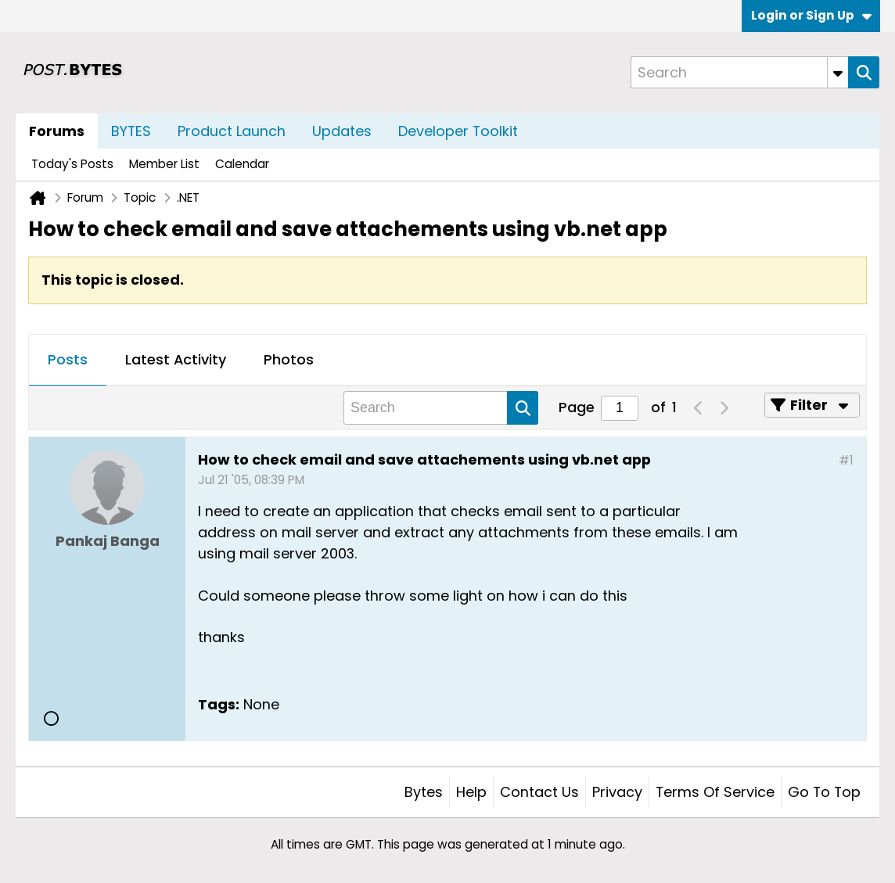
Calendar (242, 164)
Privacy (617, 792)
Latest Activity (175, 359)
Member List (164, 164)
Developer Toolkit (458, 131)
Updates (342, 131)
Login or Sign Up (811, 15)
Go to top (824, 792)
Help (471, 792)
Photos (289, 359)
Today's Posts (72, 164)
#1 (846, 460)
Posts (68, 359)
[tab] (67, 360)
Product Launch (232, 131)
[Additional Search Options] (838, 72)
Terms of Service (715, 792)
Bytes (423, 792)
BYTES (131, 131)
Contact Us (539, 792)
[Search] (739, 72)
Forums (56, 131)
